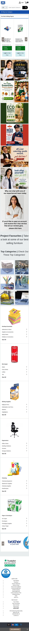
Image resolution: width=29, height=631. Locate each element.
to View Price (7, 54)
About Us (16, 597)
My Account (16, 606)
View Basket (16, 580)
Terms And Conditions (16, 586)
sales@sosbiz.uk (16, 613)
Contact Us (16, 615)
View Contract (16, 604)
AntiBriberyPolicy (16, 594)
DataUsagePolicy (16, 591)
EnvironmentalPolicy (16, 588)
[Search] (15, 7)
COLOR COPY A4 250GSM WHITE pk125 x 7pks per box (6, 40)
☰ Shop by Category (6, 12)
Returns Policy (16, 585)
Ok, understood (15, 629)
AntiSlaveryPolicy (16, 589)
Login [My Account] (21, 3)
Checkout (16, 582)
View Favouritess (16, 603)
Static (16, 595)
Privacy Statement (16, 583)
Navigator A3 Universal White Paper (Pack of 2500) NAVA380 (19, 40)
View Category (7, 267)
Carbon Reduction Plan (16, 592)
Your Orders (16, 601)
